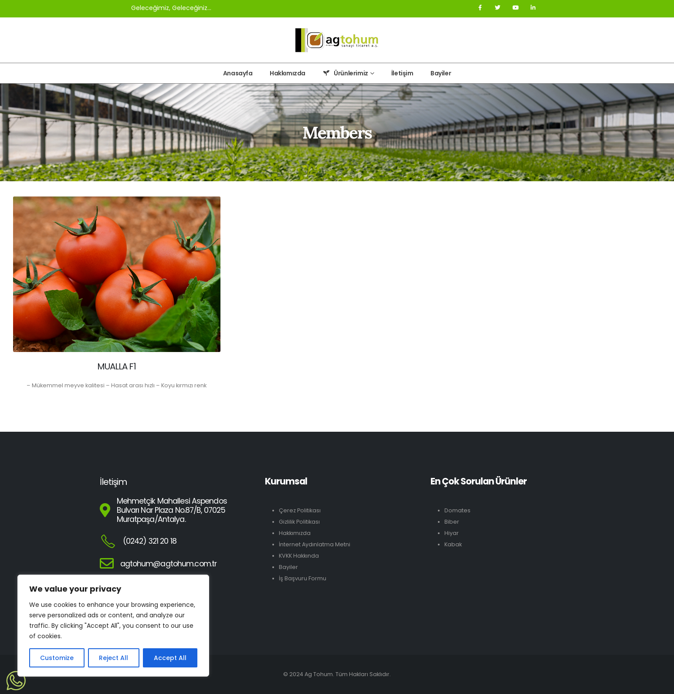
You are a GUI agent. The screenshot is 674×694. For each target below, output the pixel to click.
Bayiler (440, 73)
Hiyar (451, 533)
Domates (457, 510)
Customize (57, 657)
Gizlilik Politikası (299, 521)
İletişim (402, 73)
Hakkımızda (287, 73)
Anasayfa (238, 73)
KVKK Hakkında (299, 555)
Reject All (113, 657)
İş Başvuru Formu (302, 578)
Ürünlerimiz (345, 73)
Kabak (453, 544)
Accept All (170, 657)
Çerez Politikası (300, 510)
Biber (451, 521)
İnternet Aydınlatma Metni (314, 544)
